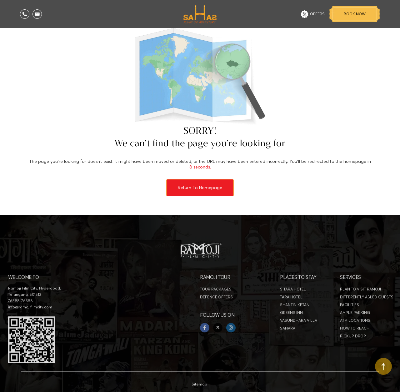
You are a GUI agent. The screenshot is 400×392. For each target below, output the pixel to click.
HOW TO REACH (354, 341)
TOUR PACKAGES (216, 302)
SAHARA (287, 341)
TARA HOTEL (291, 310)
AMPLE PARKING (355, 326)
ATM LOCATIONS (355, 333)
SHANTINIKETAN (294, 318)
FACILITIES (349, 318)
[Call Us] (24, 14)
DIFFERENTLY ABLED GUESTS (366, 310)
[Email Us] (37, 14)
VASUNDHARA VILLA (298, 333)
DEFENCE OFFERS (216, 310)
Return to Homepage (200, 187)
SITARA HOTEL (293, 302)
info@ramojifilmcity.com (30, 320)
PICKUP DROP (353, 349)
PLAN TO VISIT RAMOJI (360, 302)
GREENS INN (291, 326)
